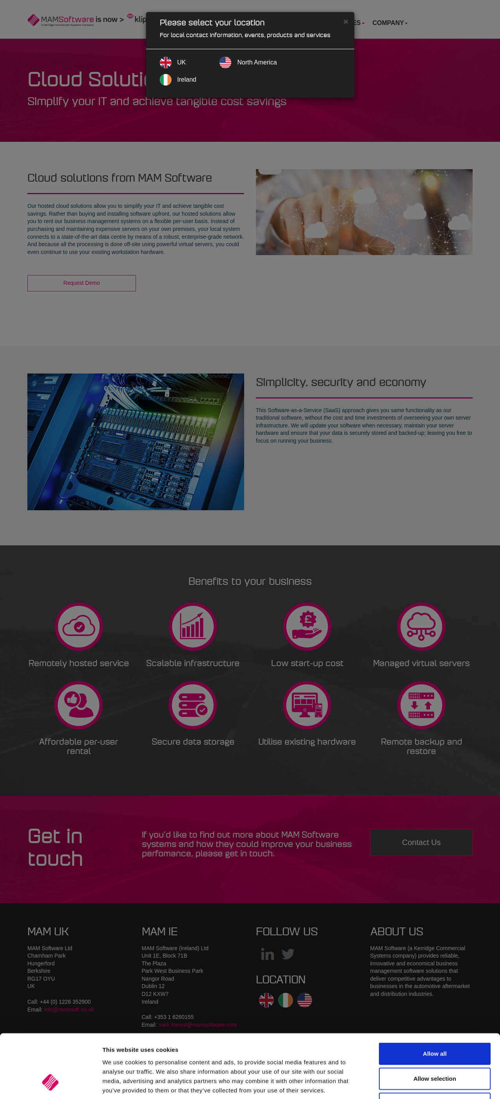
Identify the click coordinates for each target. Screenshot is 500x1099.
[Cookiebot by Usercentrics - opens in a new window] (50, 1084)
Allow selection (434, 1022)
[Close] (345, 21)
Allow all (435, 997)
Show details (410, 1083)
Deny (435, 1047)
